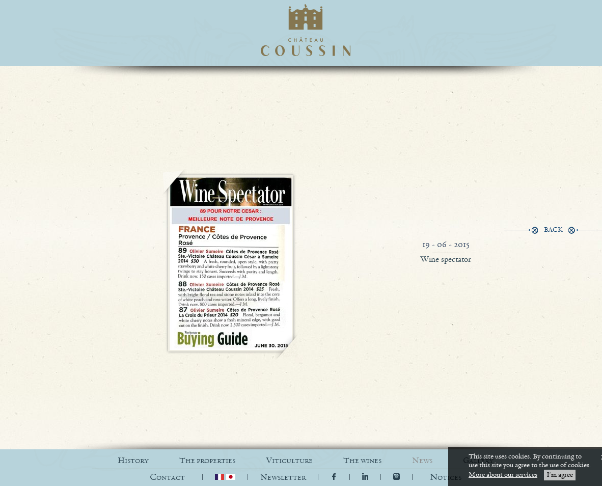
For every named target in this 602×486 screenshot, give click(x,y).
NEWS (422, 460)
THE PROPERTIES (207, 460)
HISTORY (133, 460)
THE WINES (362, 460)
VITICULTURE (289, 460)
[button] (445, 477)
